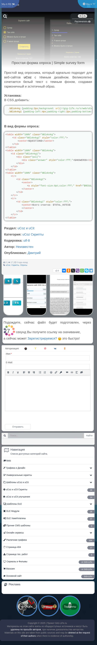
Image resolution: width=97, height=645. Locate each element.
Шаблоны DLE (12, 504)
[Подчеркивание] (17, 372)
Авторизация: (12, 348)
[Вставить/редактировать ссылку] (56, 372)
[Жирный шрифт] (8, 372)
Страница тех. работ (48, 555)
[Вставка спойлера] (76, 372)
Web (7, 460)
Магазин (48, 569)
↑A (80, 16)
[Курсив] (13, 372)
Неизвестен (24, 246)
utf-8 (26, 240)
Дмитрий (34, 253)
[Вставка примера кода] (71, 372)
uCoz (8, 265)
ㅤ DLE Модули (48, 511)
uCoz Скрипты (33, 234)
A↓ (85, 16)
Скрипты (15, 265)
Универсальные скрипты (17, 475)
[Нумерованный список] (44, 372)
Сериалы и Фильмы (48, 562)
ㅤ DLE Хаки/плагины (48, 519)
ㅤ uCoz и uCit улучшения (48, 497)
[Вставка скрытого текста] (81, 372)
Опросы (23, 265)
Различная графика (48, 540)
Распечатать (82, 21)
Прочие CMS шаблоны (48, 526)
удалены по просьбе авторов (26, 629)
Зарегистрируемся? (44, 338)
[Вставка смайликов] (51, 372)
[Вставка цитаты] (67, 372)
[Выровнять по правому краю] (33, 372)
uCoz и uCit (26, 228)
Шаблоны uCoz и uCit (16, 482)
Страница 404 (48, 547)
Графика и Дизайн (14, 468)
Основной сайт (48, 576)
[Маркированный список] (40, 372)
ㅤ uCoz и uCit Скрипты (48, 490)
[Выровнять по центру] (29, 372)
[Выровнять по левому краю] (24, 372)
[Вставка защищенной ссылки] (60, 372)
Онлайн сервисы (13, 532)
